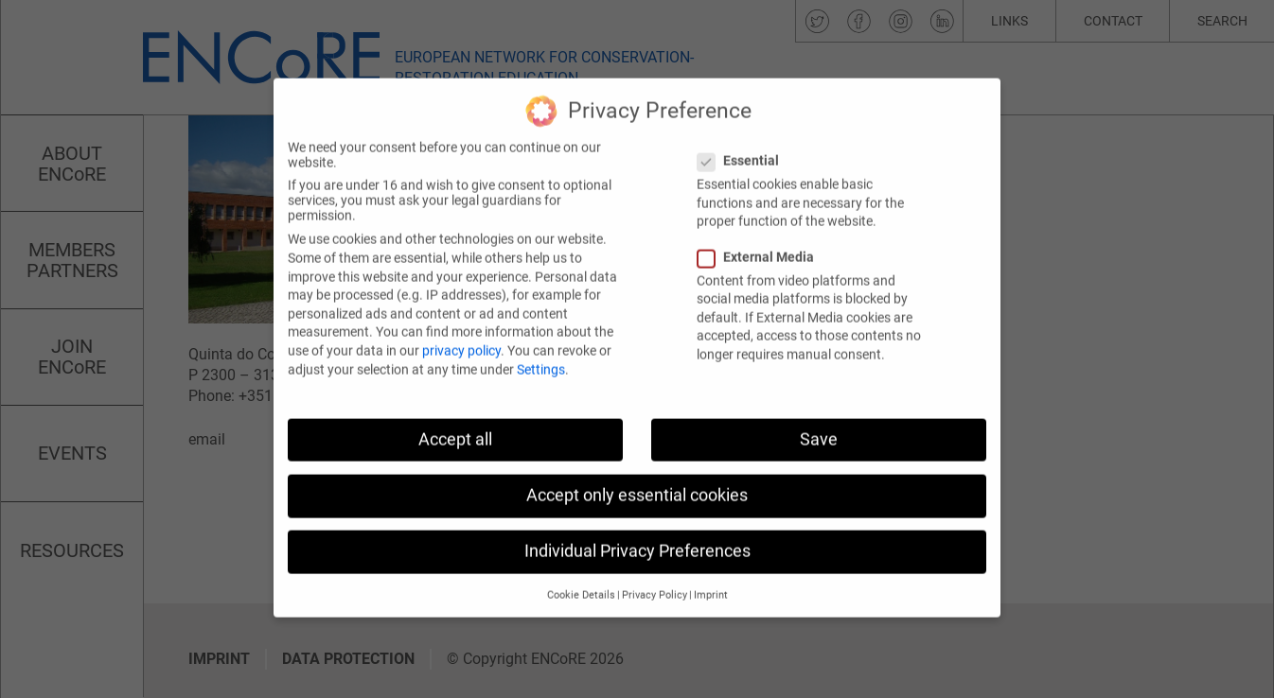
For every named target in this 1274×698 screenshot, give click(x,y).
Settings (541, 342)
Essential (744, 134)
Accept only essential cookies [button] (637, 468)
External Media (761, 229)
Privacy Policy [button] (654, 569)
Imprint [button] (711, 569)
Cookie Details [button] (581, 569)
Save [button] (819, 412)
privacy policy (461, 323)
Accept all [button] (455, 412)
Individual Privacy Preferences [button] (637, 524)
